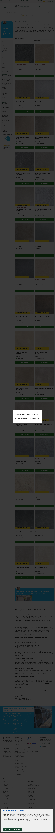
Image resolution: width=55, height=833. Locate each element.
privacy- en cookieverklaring (24, 820)
